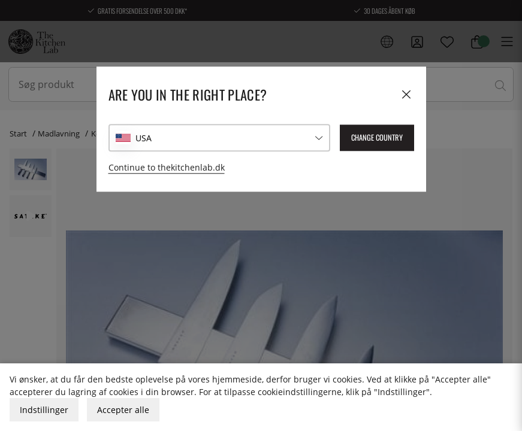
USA (143, 138)
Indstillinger (44, 409)
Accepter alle (123, 409)
